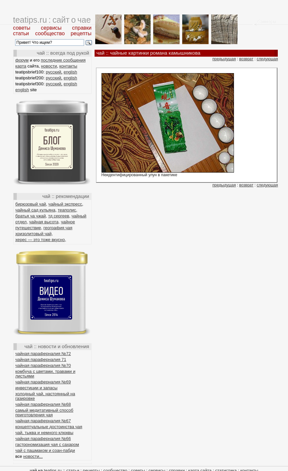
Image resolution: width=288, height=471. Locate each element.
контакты (68, 66)
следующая (267, 59)
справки (82, 28)
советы (22, 28)
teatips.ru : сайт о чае (52, 19)
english (70, 71)
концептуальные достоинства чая (48, 426)
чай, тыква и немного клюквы (44, 432)
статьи (21, 33)
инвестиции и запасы (36, 387)
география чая (57, 227)
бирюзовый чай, (31, 204)
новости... (33, 456)
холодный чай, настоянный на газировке (45, 396)
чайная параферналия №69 (43, 381)
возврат (246, 59)
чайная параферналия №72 (43, 353)
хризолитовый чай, (34, 233)
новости (49, 66)
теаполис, (67, 210)
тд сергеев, (59, 215)
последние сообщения (63, 60)
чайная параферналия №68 (43, 404)
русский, (54, 71)
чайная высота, (44, 221)
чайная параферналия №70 (43, 365)
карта (20, 66)
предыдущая (224, 59)
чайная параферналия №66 (43, 438)
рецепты (81, 33)
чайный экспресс (65, 204)
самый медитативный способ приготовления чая (44, 412)
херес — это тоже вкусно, (40, 239)
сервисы (51, 28)
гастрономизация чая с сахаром (47, 444)
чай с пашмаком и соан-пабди (45, 450)
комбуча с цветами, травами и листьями (45, 373)
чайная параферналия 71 (41, 359)
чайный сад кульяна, (36, 210)
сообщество (50, 33)
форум (22, 60)
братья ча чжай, (31, 215)
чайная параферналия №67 (43, 420)
